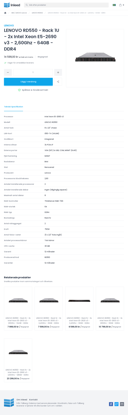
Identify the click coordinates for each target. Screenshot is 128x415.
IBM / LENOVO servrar (19, 13)
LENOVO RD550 (37, 13)
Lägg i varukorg (28, 81)
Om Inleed (21, 399)
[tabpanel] (64, 190)
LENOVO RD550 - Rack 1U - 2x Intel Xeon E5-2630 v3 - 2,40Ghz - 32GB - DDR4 (48, 320)
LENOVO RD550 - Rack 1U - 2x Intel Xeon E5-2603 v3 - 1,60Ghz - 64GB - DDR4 (18, 320)
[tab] (13, 106)
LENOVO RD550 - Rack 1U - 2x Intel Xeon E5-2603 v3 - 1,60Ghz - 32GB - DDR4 (110, 320)
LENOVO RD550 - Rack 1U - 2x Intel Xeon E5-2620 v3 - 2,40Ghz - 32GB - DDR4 (79, 320)
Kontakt (33, 399)
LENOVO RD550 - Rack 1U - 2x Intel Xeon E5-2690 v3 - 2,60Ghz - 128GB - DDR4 (18, 372)
